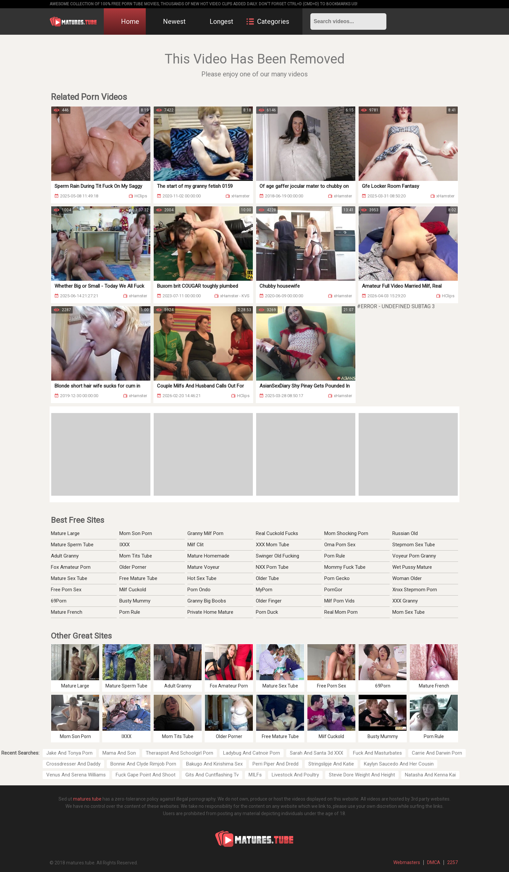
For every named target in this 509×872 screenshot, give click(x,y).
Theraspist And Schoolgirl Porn (179, 753)
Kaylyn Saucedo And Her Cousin (399, 764)
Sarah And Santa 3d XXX (316, 753)
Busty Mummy (134, 601)
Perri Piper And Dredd (275, 764)
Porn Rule (129, 612)
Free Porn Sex (66, 590)
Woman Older (407, 578)
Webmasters (406, 862)
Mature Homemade (208, 556)
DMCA (433, 862)
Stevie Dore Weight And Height (362, 775)
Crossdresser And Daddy (73, 764)
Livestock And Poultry (295, 775)
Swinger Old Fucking (277, 556)
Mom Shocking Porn (346, 533)
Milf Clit (195, 545)
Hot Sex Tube (201, 578)
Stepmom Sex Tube (413, 545)
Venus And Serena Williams (76, 775)
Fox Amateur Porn (71, 567)
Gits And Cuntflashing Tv (212, 775)
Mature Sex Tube (69, 578)
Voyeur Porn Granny (414, 556)
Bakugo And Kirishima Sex (214, 764)
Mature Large (65, 533)
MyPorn (264, 590)
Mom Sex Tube (408, 612)
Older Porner (132, 567)
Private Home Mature (210, 612)
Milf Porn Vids (339, 601)
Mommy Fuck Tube (345, 567)
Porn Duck (267, 612)
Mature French (66, 612)
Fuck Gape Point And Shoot (146, 775)
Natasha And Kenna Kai (430, 775)
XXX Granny (405, 601)
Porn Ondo (199, 590)
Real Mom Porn (341, 612)
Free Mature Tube (138, 578)
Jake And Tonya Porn (69, 753)
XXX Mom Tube (272, 545)
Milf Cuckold (132, 590)
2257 (452, 862)
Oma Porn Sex (339, 545)
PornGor (333, 590)
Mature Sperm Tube (72, 545)
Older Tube (267, 578)
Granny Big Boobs (206, 601)
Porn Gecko (337, 578)
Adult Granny (65, 556)
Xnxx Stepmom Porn (414, 590)
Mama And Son (119, 753)
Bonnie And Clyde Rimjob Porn (143, 764)
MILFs (255, 775)
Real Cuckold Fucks (277, 533)
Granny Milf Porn (205, 533)
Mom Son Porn (135, 533)
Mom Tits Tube (135, 556)
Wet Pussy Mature (412, 567)
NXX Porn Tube (272, 567)
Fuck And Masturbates (377, 753)
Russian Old (405, 533)
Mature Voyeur (203, 567)
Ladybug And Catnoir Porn (251, 753)
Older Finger (269, 601)
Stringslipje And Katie (331, 764)
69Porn (58, 601)
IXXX (124, 545)
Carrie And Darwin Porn (437, 753)
